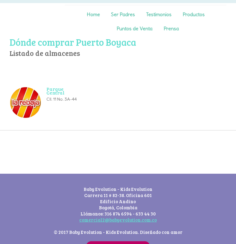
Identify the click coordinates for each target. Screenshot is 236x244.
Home (93, 14)
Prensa (171, 28)
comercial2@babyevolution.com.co (118, 220)
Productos (194, 14)
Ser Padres (123, 14)
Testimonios (158, 14)
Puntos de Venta (134, 28)
